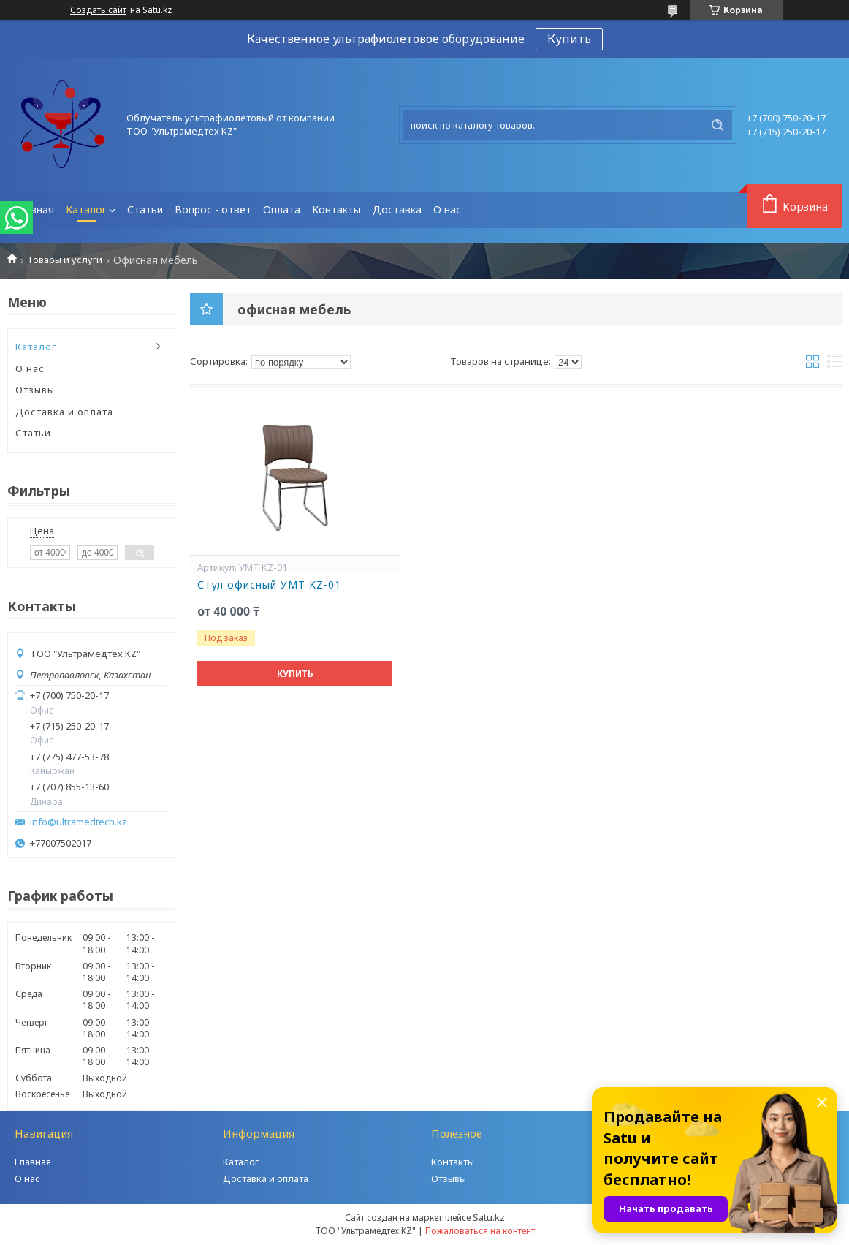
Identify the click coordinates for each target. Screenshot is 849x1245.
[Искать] (717, 125)
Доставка (397, 209)
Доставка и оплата (64, 411)
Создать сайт (98, 10)
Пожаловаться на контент (480, 1231)
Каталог (86, 209)
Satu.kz (489, 1217)
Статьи (145, 209)
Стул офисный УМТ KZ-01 (269, 584)
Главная (33, 209)
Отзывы (35, 389)
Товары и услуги (64, 260)
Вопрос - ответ (213, 209)
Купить (569, 39)
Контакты (336, 209)
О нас (447, 209)
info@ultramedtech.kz (78, 822)
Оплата (281, 209)
